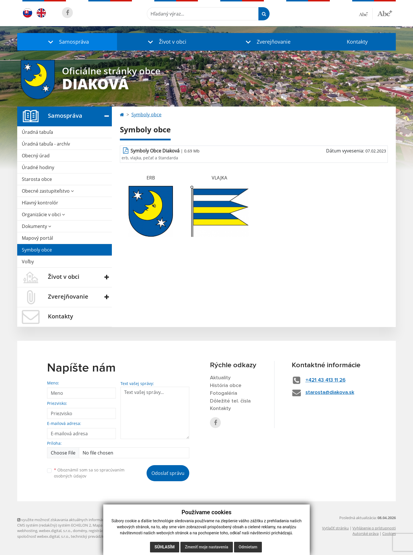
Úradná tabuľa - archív (46, 144)
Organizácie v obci (43, 214)
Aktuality (220, 377)
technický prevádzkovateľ (92, 536)
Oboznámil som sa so (89, 473)
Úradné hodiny (38, 167)
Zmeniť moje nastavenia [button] (206, 547)
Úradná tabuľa (37, 132)
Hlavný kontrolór (40, 203)
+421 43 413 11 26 (325, 380)
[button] (67, 42)
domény (80, 530)
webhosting (27, 530)
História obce (225, 385)
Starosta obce (37, 179)
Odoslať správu (167, 473)
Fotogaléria (223, 393)
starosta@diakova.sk (329, 392)
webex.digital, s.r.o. (55, 530)
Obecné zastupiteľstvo (48, 191)
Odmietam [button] (248, 547)
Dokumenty (36, 226)
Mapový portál (37, 238)
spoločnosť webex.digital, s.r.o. (43, 536)
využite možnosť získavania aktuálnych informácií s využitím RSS (74, 519)
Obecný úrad (36, 155)
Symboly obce (37, 250)
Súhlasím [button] (165, 547)
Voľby (28, 261)
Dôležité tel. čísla (230, 401)
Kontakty (357, 41)
